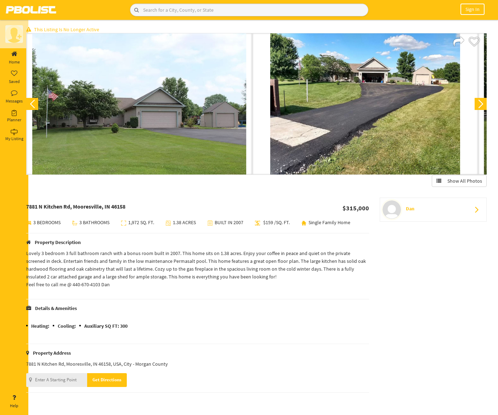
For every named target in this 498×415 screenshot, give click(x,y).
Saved (14, 77)
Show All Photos (458, 182)
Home (14, 58)
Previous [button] (40, 105)
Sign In (472, 9)
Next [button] (480, 105)
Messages (14, 97)
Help (14, 401)
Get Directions (114, 381)
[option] (147, 105)
